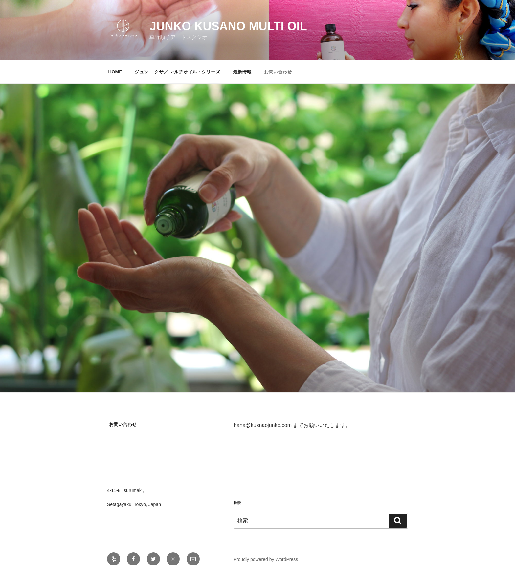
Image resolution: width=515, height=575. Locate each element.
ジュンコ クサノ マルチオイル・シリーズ (177, 71)
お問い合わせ (278, 71)
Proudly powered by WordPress (266, 559)
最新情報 (242, 71)
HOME (115, 71)
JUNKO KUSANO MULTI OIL (228, 26)
